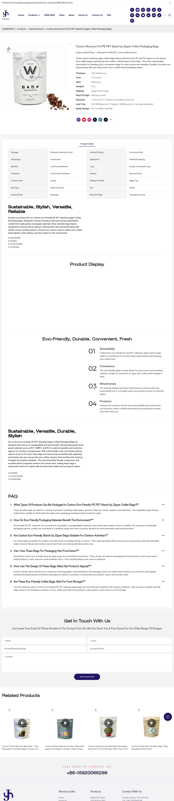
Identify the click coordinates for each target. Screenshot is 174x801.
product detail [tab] (87, 143)
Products (22, 28)
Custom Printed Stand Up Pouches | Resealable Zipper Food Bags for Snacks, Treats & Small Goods (64, 747)
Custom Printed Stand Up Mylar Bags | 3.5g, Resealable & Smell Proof (150, 747)
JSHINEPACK (8, 28)
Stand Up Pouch (36, 28)
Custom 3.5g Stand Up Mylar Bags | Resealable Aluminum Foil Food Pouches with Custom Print (108, 747)
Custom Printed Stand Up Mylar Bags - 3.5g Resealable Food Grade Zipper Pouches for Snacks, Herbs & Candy (20, 747)
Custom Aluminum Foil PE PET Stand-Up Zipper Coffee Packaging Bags (79, 28)
